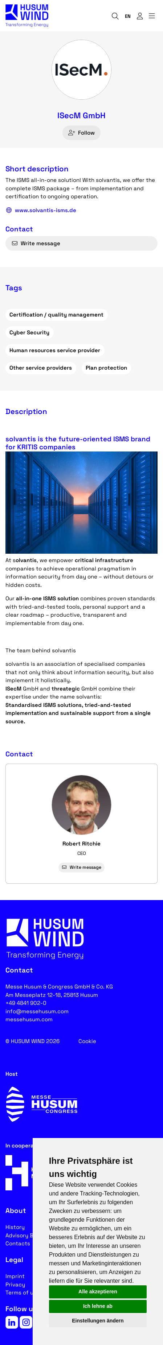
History (15, 1226)
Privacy (15, 1284)
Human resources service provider (54, 350)
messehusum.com (29, 1019)
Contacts (17, 1243)
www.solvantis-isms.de (40, 210)
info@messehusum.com (37, 1011)
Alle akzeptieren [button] (97, 1291)
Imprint (15, 1276)
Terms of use (22, 1292)
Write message (35, 243)
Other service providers (40, 367)
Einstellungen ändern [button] (97, 1321)
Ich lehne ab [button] (98, 1306)
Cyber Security (29, 332)
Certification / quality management (56, 314)
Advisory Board (25, 1235)
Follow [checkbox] (81, 132)
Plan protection (106, 367)
